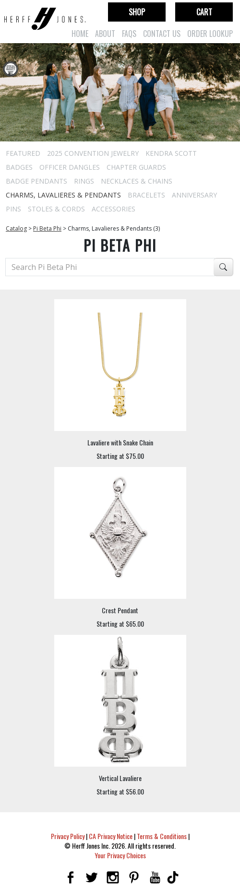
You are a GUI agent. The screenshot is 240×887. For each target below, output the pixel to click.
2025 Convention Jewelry (93, 153)
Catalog (16, 228)
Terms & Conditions (162, 836)
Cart (204, 12)
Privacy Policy (67, 836)
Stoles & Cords (56, 208)
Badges (19, 167)
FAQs (129, 33)
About (105, 33)
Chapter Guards (136, 167)
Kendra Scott (171, 153)
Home (80, 33)
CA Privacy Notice (110, 836)
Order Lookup (210, 33)
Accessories (113, 208)
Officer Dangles (69, 167)
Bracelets (146, 194)
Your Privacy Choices (120, 855)
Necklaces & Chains (136, 181)
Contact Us (161, 33)
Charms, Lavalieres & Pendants (63, 194)
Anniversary (194, 194)
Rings (84, 181)
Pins (13, 208)
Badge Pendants (36, 181)
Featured (23, 153)
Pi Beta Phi (47, 228)
